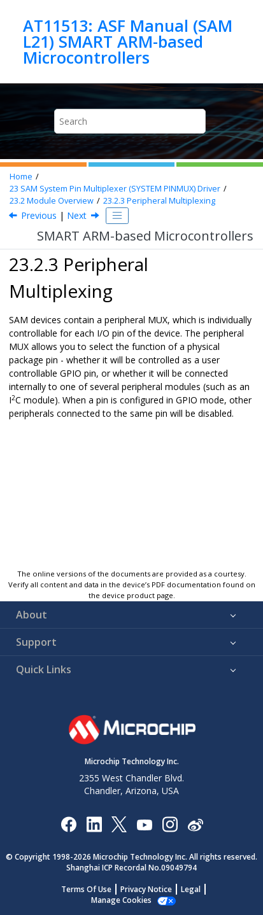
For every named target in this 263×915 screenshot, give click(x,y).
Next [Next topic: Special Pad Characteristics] (77, 215)
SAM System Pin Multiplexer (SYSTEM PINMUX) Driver (115, 188)
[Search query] (130, 121)
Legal (191, 889)
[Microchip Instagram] (170, 823)
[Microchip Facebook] (68, 823)
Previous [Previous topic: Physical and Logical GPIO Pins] (39, 215)
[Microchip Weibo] (195, 823)
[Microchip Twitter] (119, 823)
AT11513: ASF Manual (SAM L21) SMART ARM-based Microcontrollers (127, 41)
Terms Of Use (86, 889)
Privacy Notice (146, 889)
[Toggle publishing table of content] (117, 215)
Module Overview (52, 200)
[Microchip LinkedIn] (94, 823)
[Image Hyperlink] (144, 823)
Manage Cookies (121, 900)
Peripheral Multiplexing (159, 200)
